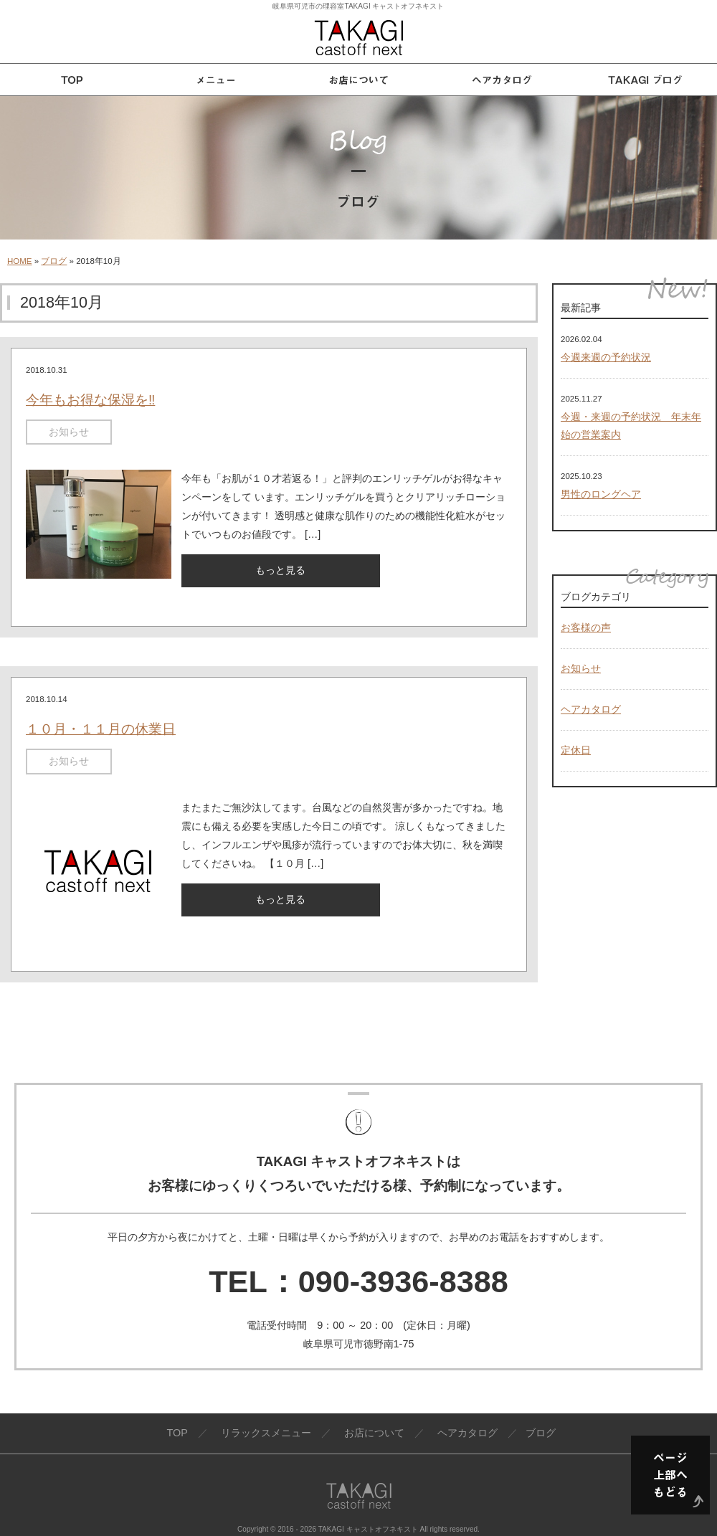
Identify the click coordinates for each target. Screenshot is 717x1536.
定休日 (576, 750)
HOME (19, 261)
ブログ (54, 261)
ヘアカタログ (591, 709)
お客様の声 (586, 627)
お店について (374, 1432)
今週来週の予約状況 (606, 357)
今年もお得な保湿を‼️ (90, 399)
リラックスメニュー (266, 1432)
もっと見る (280, 570)
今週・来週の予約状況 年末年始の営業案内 (631, 426)
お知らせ (69, 431)
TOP (176, 1432)
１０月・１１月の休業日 (101, 728)
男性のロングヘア (601, 494)
